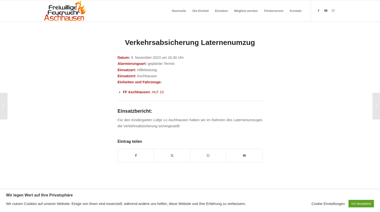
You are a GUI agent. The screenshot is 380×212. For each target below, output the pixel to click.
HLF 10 (158, 92)
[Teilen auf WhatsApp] (208, 155)
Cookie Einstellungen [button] (328, 204)
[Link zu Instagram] (333, 10)
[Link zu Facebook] (318, 10)
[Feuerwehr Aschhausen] (65, 11)
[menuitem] (179, 11)
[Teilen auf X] (172, 155)
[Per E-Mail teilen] (244, 155)
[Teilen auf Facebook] (136, 155)
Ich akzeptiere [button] (361, 203)
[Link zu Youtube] (325, 10)
